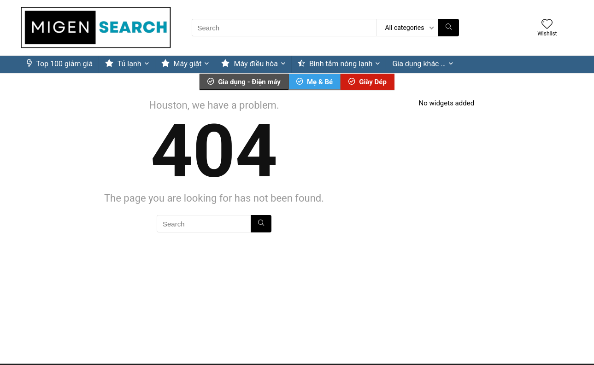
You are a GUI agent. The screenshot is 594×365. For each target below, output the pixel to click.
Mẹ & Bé (314, 82)
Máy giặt (181, 63)
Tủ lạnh (123, 63)
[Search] (448, 27)
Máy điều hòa (249, 63)
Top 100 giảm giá (60, 63)
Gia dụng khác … (419, 63)
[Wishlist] (547, 24)
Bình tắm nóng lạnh (335, 63)
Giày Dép (367, 82)
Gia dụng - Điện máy (244, 82)
